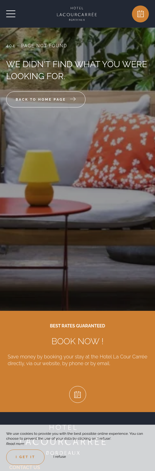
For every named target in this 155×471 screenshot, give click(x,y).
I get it (25, 457)
